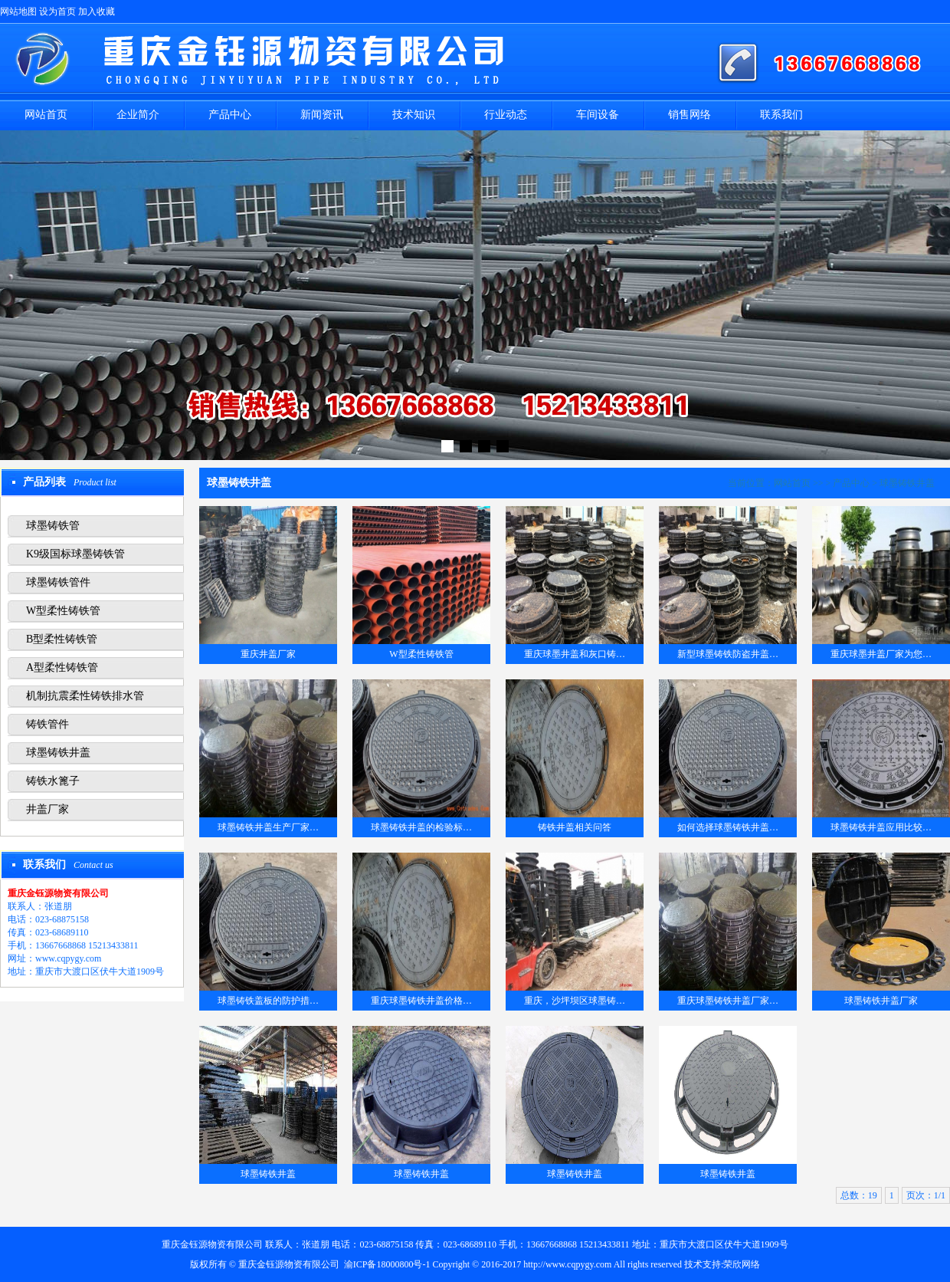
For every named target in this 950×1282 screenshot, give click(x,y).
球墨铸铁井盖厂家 (881, 1000)
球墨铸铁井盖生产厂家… (268, 827)
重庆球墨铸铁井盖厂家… (727, 1000)
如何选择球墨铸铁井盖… (727, 827)
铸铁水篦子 (53, 781)
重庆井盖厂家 (268, 654)
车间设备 (597, 114)
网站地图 (18, 11)
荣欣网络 (741, 1264)
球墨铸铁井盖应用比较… (881, 827)
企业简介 (137, 114)
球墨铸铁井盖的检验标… (421, 827)
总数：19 (858, 1195)
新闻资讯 (321, 114)
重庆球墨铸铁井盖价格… (421, 1000)
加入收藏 (96, 11)
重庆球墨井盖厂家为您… (881, 654)
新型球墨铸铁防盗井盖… (727, 654)
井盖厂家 (47, 809)
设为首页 (57, 11)
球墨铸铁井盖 (58, 752)
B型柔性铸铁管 (61, 639)
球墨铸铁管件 (58, 582)
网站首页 (46, 114)
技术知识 (413, 114)
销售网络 (689, 114)
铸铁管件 (47, 724)
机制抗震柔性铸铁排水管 (85, 696)
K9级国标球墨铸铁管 (75, 554)
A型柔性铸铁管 (62, 667)
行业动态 (505, 114)
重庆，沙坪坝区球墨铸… (574, 1000)
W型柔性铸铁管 (63, 610)
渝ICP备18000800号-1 (387, 1264)
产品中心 (229, 114)
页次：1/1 (925, 1195)
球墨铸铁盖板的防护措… (268, 1000)
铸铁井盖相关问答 (574, 827)
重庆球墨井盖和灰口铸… (574, 654)
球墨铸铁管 (53, 525)
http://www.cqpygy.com (567, 1264)
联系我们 (781, 114)
